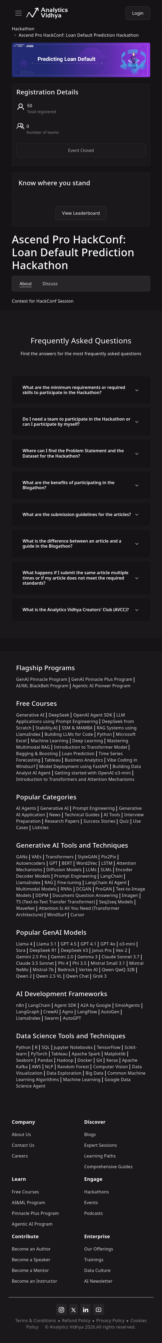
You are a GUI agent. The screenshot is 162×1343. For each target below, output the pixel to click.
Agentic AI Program (32, 1224)
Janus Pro (102, 950)
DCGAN (83, 889)
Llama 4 (24, 944)
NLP (49, 1067)
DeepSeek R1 (43, 950)
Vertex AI (88, 970)
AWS (36, 1067)
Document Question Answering (85, 895)
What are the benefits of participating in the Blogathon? (69, 485)
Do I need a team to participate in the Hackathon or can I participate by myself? (76, 421)
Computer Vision (110, 1067)
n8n (20, 1005)
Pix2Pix (108, 857)
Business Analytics (84, 760)
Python (104, 734)
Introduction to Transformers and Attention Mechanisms (75, 779)
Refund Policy (76, 1320)
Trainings (94, 1260)
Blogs (90, 1134)
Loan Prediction (78, 753)
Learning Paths (100, 1156)
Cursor (77, 915)
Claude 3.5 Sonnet (35, 963)
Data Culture (97, 1270)
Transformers (60, 857)
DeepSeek (59, 715)
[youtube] (98, 1309)
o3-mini (127, 944)
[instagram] (61, 1309)
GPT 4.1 (88, 944)
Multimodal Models (36, 889)
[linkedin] (85, 1309)
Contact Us (23, 1145)
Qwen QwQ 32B (118, 970)
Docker (85, 1060)
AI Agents (26, 808)
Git (99, 1060)
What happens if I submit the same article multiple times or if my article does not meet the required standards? (75, 578)
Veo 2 (121, 950)
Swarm (52, 1018)
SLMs (106, 870)
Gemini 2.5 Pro (31, 957)
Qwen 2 (24, 976)
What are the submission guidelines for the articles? (77, 514)
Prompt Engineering (94, 808)
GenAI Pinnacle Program (41, 679)
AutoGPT (72, 1018)
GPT (53, 863)
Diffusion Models (64, 870)
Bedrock (66, 970)
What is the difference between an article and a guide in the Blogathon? (72, 543)
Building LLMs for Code (69, 734)
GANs (22, 857)
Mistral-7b (43, 970)
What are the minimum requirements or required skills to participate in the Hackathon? (74, 389)
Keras (112, 1060)
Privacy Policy (110, 1320)
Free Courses (25, 1192)
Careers (20, 1156)
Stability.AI (46, 728)
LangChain (111, 876)
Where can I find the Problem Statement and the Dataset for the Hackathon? (73, 453)
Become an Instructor (34, 1281)
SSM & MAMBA (77, 728)
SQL (46, 1047)
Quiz (124, 821)
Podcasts (93, 1213)
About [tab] (26, 284)
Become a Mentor (30, 1270)
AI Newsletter (98, 1281)
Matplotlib (115, 1054)
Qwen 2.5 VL (49, 976)
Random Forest (73, 1067)
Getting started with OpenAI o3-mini (93, 773)
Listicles (40, 827)
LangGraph (27, 1012)
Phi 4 (63, 963)
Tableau (53, 760)
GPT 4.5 (68, 944)
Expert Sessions (100, 1145)
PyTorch (39, 1054)
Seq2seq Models (116, 902)
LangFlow (87, 1012)
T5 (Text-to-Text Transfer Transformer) (55, 902)
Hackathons (96, 1192)
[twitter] (73, 1309)
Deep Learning (87, 741)
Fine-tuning (69, 882)
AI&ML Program (28, 1202)
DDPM (42, 895)
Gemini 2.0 (62, 957)
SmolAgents (127, 1005)
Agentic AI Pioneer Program (101, 686)
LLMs (91, 870)
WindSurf (57, 915)
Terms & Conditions (35, 1320)
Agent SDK (65, 1005)
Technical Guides (82, 815)
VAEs (37, 857)
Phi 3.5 (79, 963)
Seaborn (25, 1060)
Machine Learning (49, 741)
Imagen (130, 895)
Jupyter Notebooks (73, 1047)
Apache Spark (86, 1054)
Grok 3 (99, 976)
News (55, 815)
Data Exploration (64, 1073)
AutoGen (110, 1012)
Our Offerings (98, 1249)
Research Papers (62, 821)
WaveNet (25, 908)
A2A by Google (95, 1005)
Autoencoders (30, 863)
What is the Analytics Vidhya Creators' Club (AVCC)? (76, 610)
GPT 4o (107, 944)
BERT (67, 863)
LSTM (107, 863)
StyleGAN (87, 857)
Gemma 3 (88, 957)
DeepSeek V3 (74, 950)
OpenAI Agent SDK (92, 715)
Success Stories (99, 821)
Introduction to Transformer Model (90, 747)
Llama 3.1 (46, 944)
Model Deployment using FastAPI (74, 766)
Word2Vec (86, 863)
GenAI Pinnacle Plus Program (101, 679)
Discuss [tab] (49, 284)
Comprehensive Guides (108, 1167)
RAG (49, 882)
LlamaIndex (28, 882)
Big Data (95, 1073)
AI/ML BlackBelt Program (42, 686)
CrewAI (50, 1012)
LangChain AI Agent (106, 882)
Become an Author (31, 1249)
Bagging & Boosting (37, 753)
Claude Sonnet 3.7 (120, 957)
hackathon (23, 29)
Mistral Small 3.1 (108, 963)
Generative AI (30, 715)
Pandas (45, 1060)
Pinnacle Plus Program (35, 1213)
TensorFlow (108, 1047)
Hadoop (65, 1060)
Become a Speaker (31, 1260)
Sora (20, 950)
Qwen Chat (77, 976)
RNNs (66, 889)
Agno (67, 1012)
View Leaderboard (81, 213)
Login (137, 13)
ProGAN (103, 889)
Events (91, 1202)
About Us (21, 1134)
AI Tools (112, 815)
